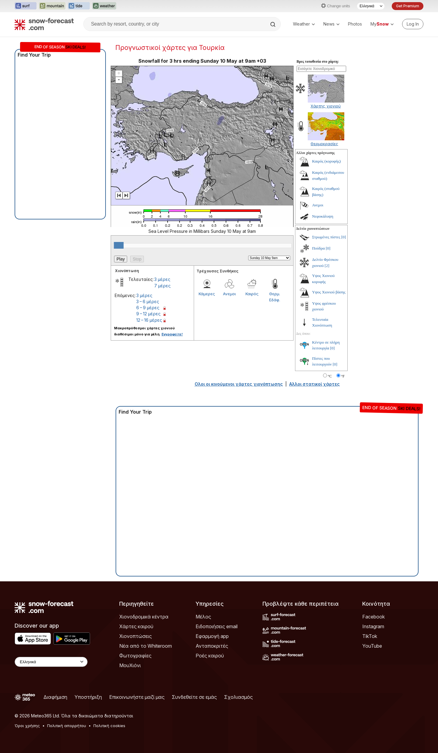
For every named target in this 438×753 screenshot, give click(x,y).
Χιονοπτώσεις (135, 636)
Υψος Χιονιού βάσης (329, 292)
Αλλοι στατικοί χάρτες (314, 384)
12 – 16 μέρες (149, 320)
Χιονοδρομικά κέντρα (144, 617)
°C (330, 376)
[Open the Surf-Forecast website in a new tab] (25, 6)
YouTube (372, 646)
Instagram (373, 626)
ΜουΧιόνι (130, 665)
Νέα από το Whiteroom (145, 646)
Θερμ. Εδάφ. (274, 296)
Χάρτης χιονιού (326, 105)
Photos (355, 23)
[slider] (118, 245)
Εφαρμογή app (212, 636)
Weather (304, 23)
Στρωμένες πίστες (326, 237)
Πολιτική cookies (109, 725)
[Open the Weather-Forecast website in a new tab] (104, 6)
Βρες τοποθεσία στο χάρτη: (318, 61)
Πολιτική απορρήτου (66, 725)
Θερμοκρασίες (324, 143)
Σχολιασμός (238, 697)
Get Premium (407, 6)
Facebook (373, 617)
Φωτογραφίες (135, 656)
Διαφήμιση (55, 697)
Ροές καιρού (210, 656)
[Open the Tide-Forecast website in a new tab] (79, 6)
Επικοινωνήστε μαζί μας (137, 697)
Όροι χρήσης (27, 725)
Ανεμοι (229, 293)
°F (343, 376)
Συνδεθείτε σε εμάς (194, 697)
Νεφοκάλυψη (322, 216)
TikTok (369, 636)
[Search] (273, 24)
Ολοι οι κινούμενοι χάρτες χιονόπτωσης (239, 384)
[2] (327, 265)
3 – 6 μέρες (147, 301)
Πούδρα (318, 248)
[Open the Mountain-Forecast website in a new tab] (52, 6)
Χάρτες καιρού (136, 626)
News (331, 23)
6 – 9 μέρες (147, 307)
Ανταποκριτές (212, 646)
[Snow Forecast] (44, 24)
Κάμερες (207, 293)
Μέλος (203, 617)
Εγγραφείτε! (172, 334)
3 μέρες (162, 279)
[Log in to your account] (412, 24)
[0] (343, 237)
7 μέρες (162, 285)
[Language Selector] (370, 6)
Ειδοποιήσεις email (217, 626)
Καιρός (252, 293)
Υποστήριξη (88, 697)
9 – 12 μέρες (148, 313)
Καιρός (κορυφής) (326, 161)
